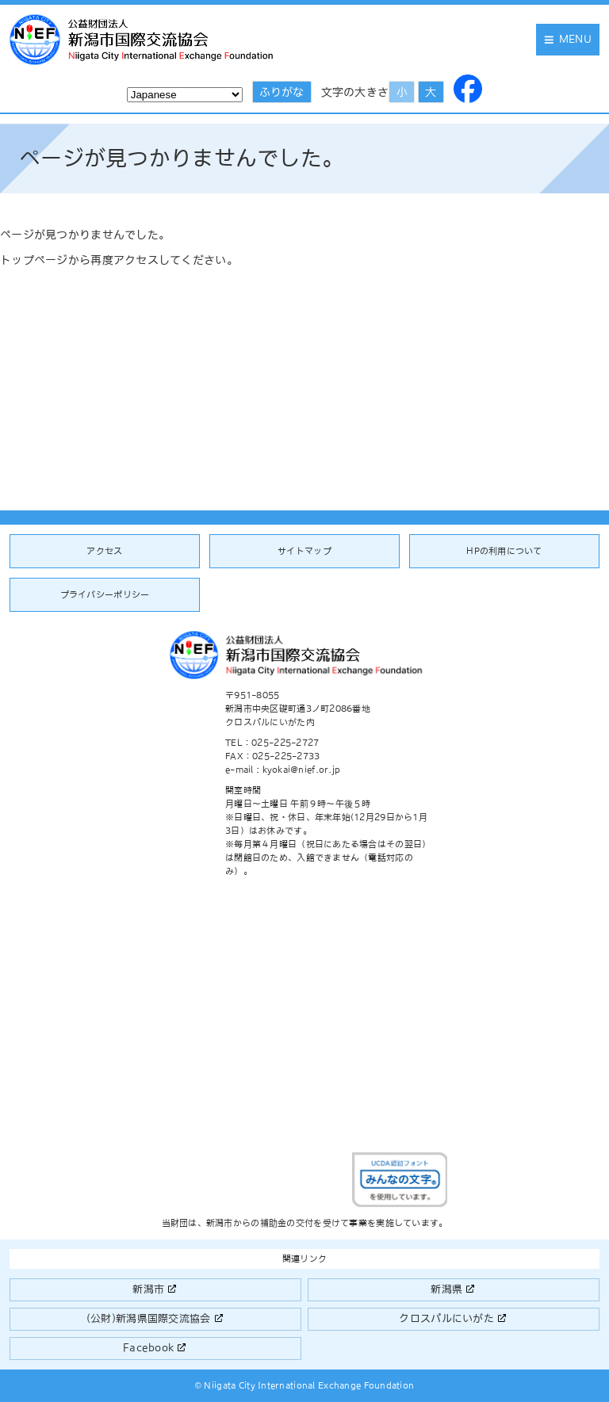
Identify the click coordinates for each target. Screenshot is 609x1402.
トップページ (34, 260)
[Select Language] (185, 94)
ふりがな (281, 91)
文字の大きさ (355, 91)
